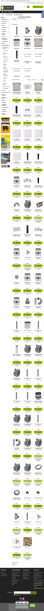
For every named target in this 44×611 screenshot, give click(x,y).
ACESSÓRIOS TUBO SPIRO (5, 71)
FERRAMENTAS (4, 19)
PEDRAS (3, 25)
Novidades (10, 12)
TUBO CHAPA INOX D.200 (27, 402)
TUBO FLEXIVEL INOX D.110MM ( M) (27, 473)
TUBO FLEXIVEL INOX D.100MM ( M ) (38, 448)
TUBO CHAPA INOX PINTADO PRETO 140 (27, 162)
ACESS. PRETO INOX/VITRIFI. (5, 74)
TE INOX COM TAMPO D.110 (16, 547)
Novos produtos (4, 574)
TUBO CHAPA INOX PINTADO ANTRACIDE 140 (38, 186)
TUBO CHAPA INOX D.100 (16, 331)
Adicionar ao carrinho (16, 100)
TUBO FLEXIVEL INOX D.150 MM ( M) (27, 355)
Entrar (34, 2)
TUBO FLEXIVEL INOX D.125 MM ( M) (27, 210)
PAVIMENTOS (4, 111)
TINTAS (3, 36)
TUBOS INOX (5, 50)
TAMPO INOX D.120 (27, 498)
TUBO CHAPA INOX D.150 (27, 379)
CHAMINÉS (4, 109)
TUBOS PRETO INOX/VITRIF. (5, 68)
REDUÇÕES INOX (5, 62)
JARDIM (3, 90)
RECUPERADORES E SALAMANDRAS (6, 87)
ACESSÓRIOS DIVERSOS (5, 48)
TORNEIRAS (4, 31)
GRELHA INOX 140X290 (27, 93)
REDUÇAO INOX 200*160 (38, 283)
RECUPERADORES (5, 45)
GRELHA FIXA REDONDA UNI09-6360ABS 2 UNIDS (27, 186)
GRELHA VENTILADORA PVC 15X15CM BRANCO (38, 139)
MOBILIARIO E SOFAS (4, 98)
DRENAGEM (4, 102)
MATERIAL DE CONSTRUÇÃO (4, 39)
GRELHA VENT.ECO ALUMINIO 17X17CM (17, 235)
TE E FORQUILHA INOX (5, 53)
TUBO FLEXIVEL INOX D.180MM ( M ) (38, 355)
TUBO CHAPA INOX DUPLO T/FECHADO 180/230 (17, 355)
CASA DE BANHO (5, 41)
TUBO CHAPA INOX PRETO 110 (27, 235)
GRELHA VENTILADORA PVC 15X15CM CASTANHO (16, 162)
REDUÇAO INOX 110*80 (17, 186)
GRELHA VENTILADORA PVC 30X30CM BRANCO (38, 115)
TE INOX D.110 (38, 521)
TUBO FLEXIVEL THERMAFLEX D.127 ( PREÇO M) (38, 473)
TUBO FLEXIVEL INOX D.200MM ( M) (17, 379)
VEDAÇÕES (4, 29)
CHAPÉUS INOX (5, 78)
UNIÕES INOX (5, 59)
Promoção (3, 572)
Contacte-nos (14, 581)
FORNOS (3, 43)
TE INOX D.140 (16, 521)
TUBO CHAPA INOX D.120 (38, 424)
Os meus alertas (26, 578)
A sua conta (26, 570)
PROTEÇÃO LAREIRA (5, 84)
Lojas (13, 584)
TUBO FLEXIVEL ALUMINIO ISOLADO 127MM (38, 210)
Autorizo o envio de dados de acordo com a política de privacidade (25, 595)
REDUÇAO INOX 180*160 (27, 283)
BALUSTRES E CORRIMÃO (4, 105)
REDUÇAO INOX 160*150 (17, 283)
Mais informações (25, 608)
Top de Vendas (4, 575)
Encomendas (25, 574)
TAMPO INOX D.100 (38, 498)
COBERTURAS (4, 27)
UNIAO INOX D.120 (27, 330)
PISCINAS (3, 100)
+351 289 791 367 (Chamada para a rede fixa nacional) (20, 0)
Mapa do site (14, 583)
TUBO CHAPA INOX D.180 (16, 402)
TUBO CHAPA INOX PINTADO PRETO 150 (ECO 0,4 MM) (17, 115)
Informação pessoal (26, 572)
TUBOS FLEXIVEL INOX (5, 57)
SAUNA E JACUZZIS (4, 95)
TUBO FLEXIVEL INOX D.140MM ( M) (17, 424)
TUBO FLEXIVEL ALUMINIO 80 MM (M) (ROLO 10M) (16, 498)
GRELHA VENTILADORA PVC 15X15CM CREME (27, 139)
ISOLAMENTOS (4, 21)
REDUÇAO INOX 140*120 (17, 307)
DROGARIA (4, 23)
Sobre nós (14, 578)
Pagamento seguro (15, 580)
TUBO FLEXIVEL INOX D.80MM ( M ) (27, 448)
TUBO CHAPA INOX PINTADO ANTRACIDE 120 (38, 162)
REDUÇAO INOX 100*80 (38, 258)
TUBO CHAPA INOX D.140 (27, 522)
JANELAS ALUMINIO (4, 34)
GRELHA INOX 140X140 (38, 93)
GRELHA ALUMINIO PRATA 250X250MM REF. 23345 (17, 93)
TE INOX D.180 (27, 257)
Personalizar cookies (13, 609)
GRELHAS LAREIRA (5, 65)
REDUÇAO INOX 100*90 (17, 258)
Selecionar (35, 79)
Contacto (2, 0)
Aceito (32, 605)
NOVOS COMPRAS (4, 114)
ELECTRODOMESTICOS (6, 92)
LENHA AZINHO (27, 546)
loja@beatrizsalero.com (39, 588)
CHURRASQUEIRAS (5, 107)
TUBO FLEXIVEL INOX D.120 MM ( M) (17, 473)
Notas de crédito (26, 575)
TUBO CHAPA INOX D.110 (38, 331)
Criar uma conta (40, 2)
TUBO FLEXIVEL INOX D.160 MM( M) (27, 424)
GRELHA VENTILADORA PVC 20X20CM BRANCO (17, 139)
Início (5, 12)
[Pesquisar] (22, 7)
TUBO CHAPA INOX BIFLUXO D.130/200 (38, 402)
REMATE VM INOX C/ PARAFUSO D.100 (27, 115)
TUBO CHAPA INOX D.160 (38, 379)
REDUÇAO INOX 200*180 (27, 307)
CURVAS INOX (5, 81)
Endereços (25, 577)
